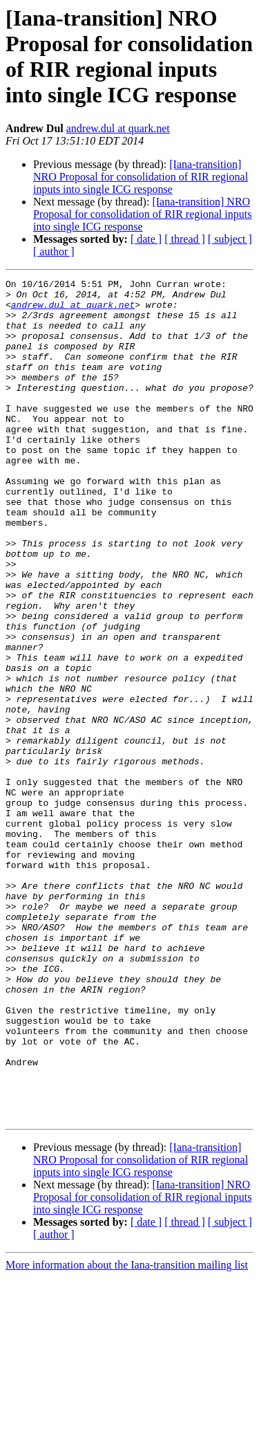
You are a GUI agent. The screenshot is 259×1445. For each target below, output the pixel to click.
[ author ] (54, 251)
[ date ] (146, 239)
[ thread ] (184, 239)
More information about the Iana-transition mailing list (127, 1433)
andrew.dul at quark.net (118, 128)
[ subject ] (230, 239)
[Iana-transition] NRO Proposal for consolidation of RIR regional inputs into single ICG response (140, 176)
